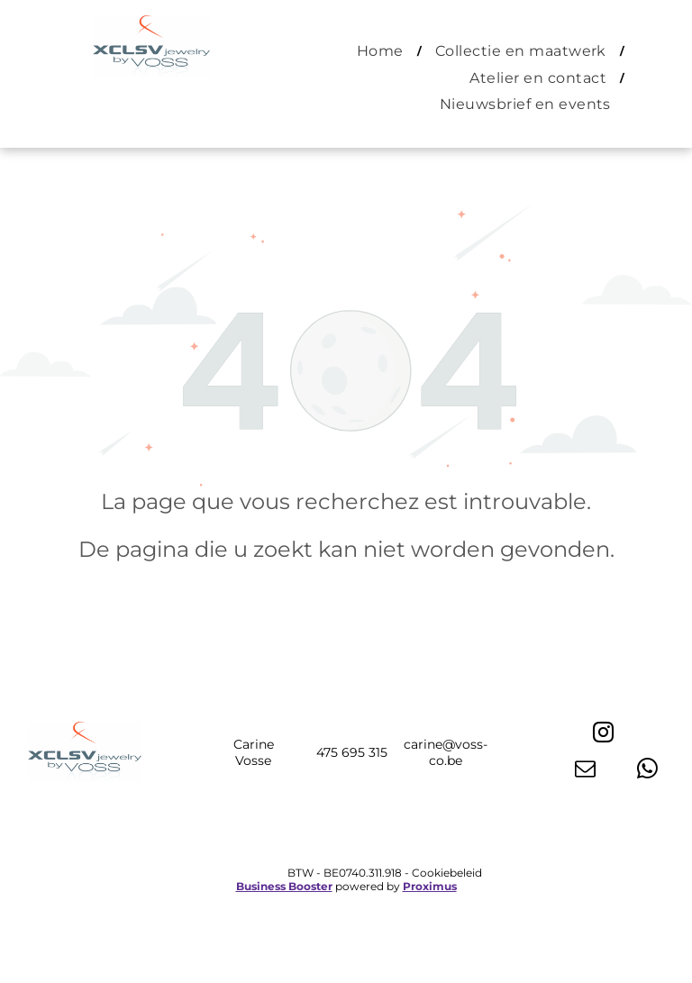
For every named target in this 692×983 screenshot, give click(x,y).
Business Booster (284, 886)
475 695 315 (351, 752)
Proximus (430, 886)
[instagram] (603, 734)
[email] (585, 770)
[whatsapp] (647, 770)
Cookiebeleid (447, 872)
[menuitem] (382, 51)
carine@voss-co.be (445, 752)
